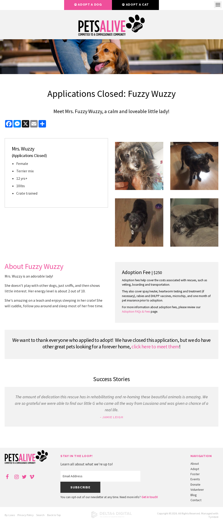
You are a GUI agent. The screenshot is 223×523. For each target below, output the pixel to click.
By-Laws (10, 515)
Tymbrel (213, 517)
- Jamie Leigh (111, 417)
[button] (139, 188)
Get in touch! (149, 497)
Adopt (194, 469)
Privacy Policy (25, 515)
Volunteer (197, 489)
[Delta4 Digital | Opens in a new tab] (111, 517)
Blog (193, 495)
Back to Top (54, 515)
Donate (195, 484)
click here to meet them (155, 346)
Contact (195, 500)
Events (195, 479)
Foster (195, 474)
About (194, 463)
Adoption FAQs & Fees (136, 312)
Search (40, 515)
